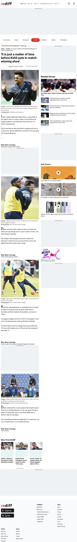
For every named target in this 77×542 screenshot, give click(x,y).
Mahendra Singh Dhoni (8, 147)
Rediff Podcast (61, 526)
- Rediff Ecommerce (42, 514)
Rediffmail (39, 507)
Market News (4, 536)
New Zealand (17, 344)
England (25, 344)
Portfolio (3, 541)
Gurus (49, 3)
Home (21, 3)
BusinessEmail (44, 3)
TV (52, 3)
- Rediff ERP (40, 521)
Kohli (18, 147)
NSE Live (3, 534)
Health (18, 531)
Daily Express (9, 257)
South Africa (8, 344)
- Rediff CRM (40, 519)
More (57, 3)
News (29, 3)
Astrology (60, 524)
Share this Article (31, 66)
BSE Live (3, 531)
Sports (53, 40)
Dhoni (16, 257)
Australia (31, 344)
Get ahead (63, 40)
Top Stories (6, 40)
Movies (44, 40)
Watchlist (3, 538)
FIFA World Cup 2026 (48, 261)
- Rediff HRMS (40, 517)
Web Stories (46, 164)
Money (36, 3)
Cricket (35, 40)
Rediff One (39, 509)
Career (18, 536)
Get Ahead (60, 519)
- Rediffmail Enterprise (43, 512)
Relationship (19, 538)
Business (26, 40)
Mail (25, 3)
